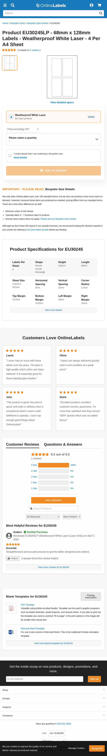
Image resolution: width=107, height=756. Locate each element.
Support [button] (6, 707)
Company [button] (7, 715)
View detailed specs (62, 102)
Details (91, 116)
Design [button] (6, 698)
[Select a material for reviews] (43, 517)
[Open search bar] (13, 5)
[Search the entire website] (53, 13)
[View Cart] (99, 5)
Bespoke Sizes (17, 23)
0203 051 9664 (64, 723)
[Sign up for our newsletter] (44, 679)
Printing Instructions (91, 596)
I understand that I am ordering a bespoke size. (38, 156)
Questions (63, 444)
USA (44, 733)
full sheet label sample (37, 229)
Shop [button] (5, 690)
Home (5, 23)
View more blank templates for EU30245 (53, 643)
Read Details (20, 157)
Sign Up (94, 679)
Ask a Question (53, 500)
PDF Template (27, 605)
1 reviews (35, 50)
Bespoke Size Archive (37, 23)
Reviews (22, 444)
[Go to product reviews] (9, 50)
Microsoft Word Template (33, 628)
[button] (5, 5)
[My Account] (91, 5)
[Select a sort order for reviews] (71, 517)
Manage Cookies (76, 748)
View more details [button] (53, 310)
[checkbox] (10, 155)
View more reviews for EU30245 (53, 567)
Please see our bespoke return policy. (58, 219)
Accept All (97, 748)
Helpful (12, 558)
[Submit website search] (101, 13)
